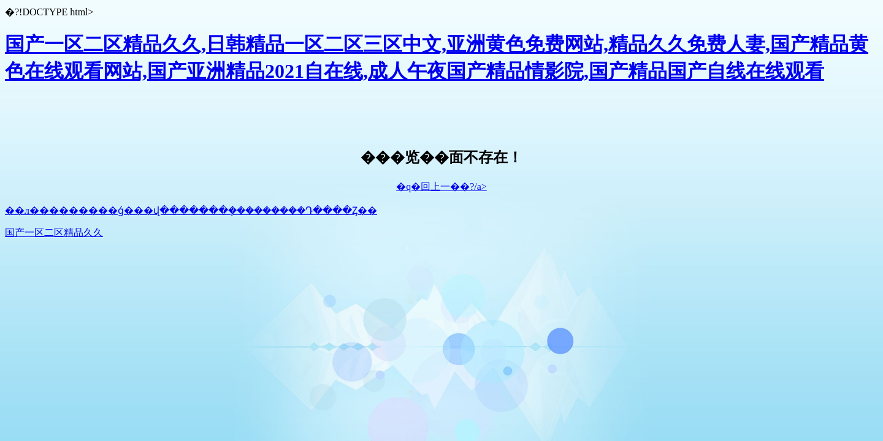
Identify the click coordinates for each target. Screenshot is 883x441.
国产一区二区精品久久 (54, 232)
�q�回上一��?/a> (441, 186)
